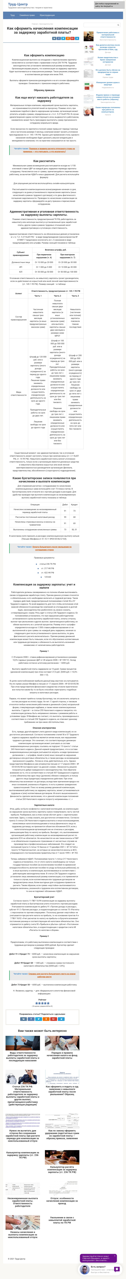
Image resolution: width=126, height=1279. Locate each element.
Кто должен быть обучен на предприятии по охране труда (108, 72)
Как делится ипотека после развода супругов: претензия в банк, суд (108, 47)
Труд (12, 15)
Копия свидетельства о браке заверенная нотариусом (108, 59)
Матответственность (108, 40)
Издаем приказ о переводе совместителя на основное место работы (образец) (108, 97)
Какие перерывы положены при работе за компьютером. (108, 109)
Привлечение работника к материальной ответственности (108, 34)
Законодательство (108, 102)
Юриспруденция (47, 15)
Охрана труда (108, 77)
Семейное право (27, 15)
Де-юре (108, 52)
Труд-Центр (18, 4)
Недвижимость (108, 87)
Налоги (108, 115)
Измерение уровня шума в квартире (107, 83)
